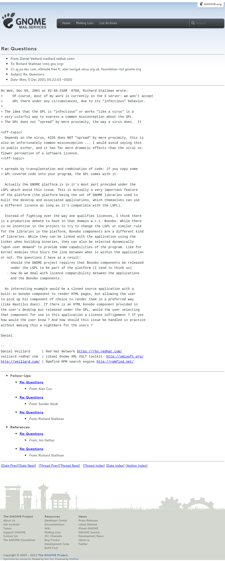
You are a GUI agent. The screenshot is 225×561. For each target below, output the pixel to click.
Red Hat (49, 559)
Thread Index (94, 465)
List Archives (108, 23)
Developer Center (55, 520)
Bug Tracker (52, 540)
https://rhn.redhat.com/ (99, 351)
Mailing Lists (85, 23)
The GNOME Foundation (19, 540)
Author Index (136, 465)
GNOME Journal (89, 532)
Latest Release (87, 524)
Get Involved (11, 524)
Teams (7, 528)
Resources (52, 516)
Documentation (54, 524)
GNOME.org (213, 4)
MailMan (74, 559)
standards (25, 559)
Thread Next (69, 465)
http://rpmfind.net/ (115, 361)
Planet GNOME (88, 528)
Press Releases (88, 520)
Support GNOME (14, 532)
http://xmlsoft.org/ (125, 356)
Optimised (9, 559)
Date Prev (9, 465)
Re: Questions (32, 382)
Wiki (47, 528)
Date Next (27, 465)
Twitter (83, 544)
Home (66, 23)
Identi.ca (84, 540)
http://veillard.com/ (20, 361)
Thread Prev (49, 465)
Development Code (56, 544)
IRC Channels (53, 536)
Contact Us (10, 536)
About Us (9, 520)
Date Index (115, 465)
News (82, 516)
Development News (91, 536)
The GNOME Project (18, 516)
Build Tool (50, 548)
